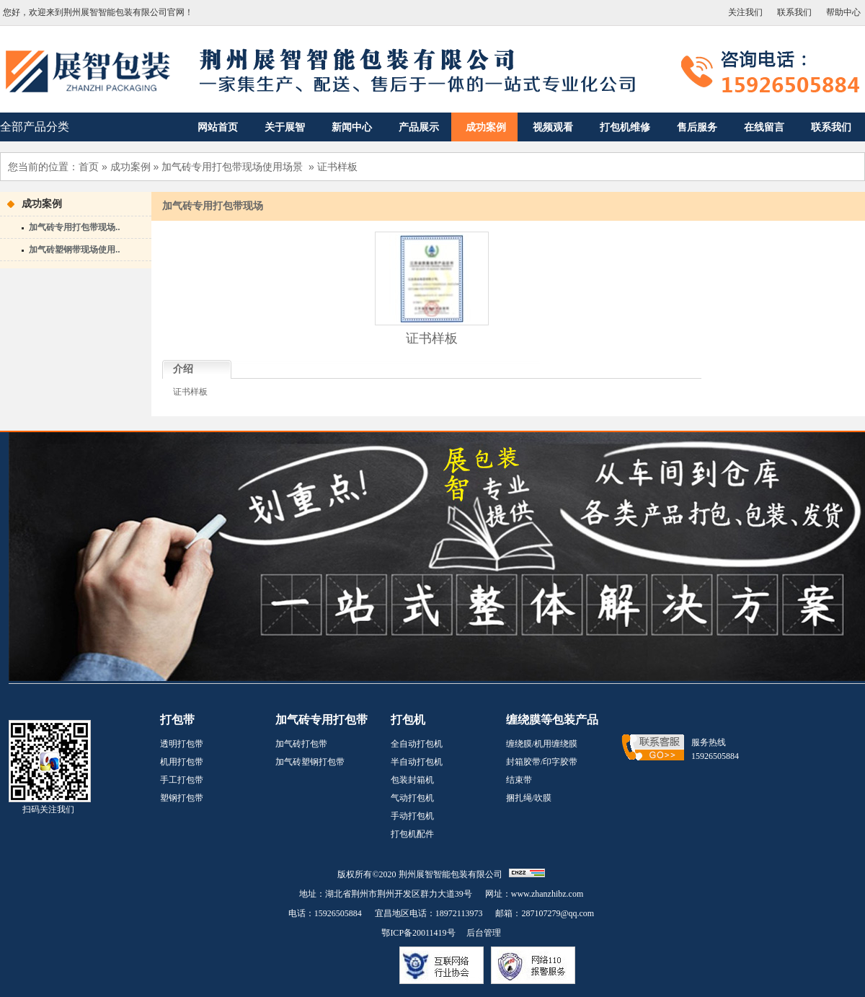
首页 (89, 166)
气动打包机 (412, 798)
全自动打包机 (417, 744)
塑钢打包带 (181, 798)
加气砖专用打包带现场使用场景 (232, 166)
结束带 (519, 780)
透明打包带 (181, 744)
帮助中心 (843, 12)
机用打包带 (181, 762)
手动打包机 (412, 816)
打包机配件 (412, 834)
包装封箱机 (412, 780)
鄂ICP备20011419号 (418, 933)
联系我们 (794, 12)
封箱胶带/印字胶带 (541, 762)
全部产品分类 (34, 126)
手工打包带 (181, 780)
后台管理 (483, 933)
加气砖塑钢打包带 (310, 762)
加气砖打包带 (301, 744)
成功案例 (130, 166)
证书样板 (337, 166)
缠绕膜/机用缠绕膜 (541, 744)
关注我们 (745, 12)
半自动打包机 (417, 762)
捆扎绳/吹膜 (528, 798)
